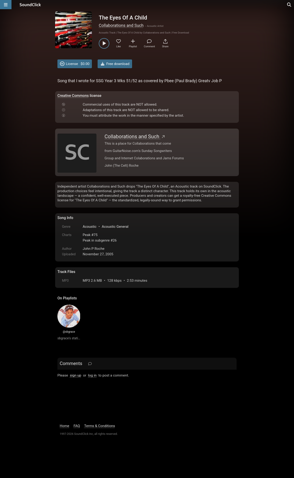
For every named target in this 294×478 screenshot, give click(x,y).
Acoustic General (115, 227)
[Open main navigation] (5, 4)
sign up (75, 375)
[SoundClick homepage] (30, 4)
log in (92, 375)
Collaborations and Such (121, 25)
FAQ (77, 426)
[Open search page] (289, 4)
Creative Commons (73, 95)
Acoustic (89, 227)
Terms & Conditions (99, 426)
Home (64, 426)
